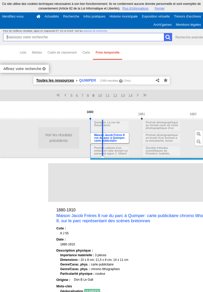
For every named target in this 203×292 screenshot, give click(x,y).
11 (107, 95)
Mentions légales (188, 25)
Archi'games (162, 25)
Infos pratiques (94, 16)
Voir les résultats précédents (28, 138)
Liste (23, 52)
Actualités (52, 16)
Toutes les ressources (55, 80)
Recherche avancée (189, 37)
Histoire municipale (123, 16)
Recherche (71, 16)
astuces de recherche (95, 30)
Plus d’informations (135, 8)
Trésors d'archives (187, 16)
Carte (86, 52)
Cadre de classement (62, 52)
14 (130, 95)
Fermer (160, 8)
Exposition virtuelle (156, 16)
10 (100, 95)
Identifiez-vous (13, 16)
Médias (37, 52)
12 (115, 95)
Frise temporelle (108, 52)
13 (123, 95)
